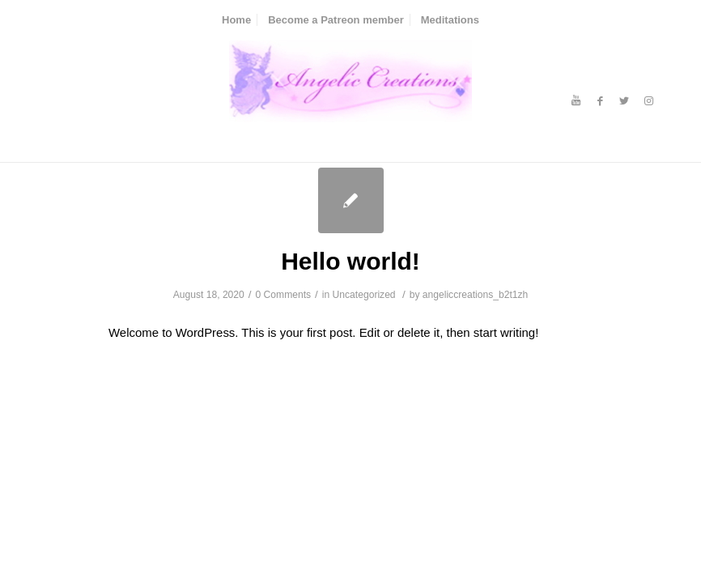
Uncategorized (364, 294)
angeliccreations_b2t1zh (475, 294)
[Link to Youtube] (575, 101)
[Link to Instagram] (648, 101)
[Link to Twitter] (624, 101)
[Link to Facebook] (600, 101)
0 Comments (284, 294)
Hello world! (350, 261)
